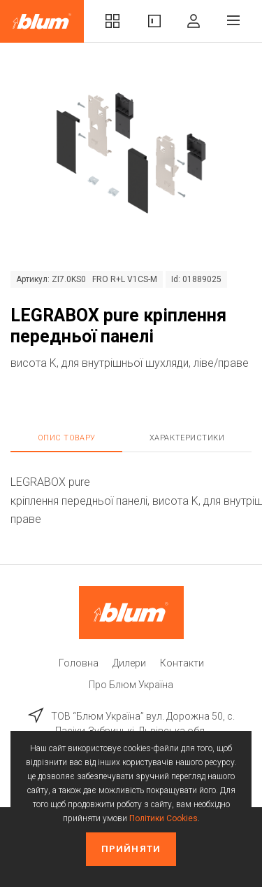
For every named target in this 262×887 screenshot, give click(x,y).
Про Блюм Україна (131, 684)
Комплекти (112, 21)
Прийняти (130, 849)
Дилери (129, 663)
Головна (79, 663)
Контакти (182, 663)
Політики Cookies (163, 818)
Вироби (154, 21)
